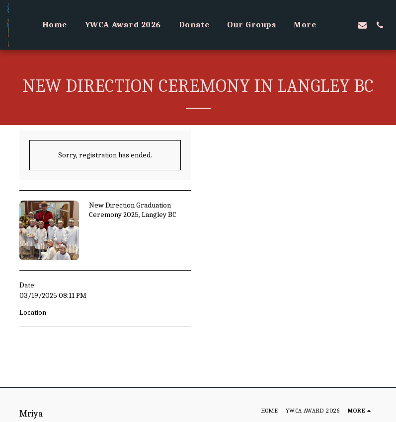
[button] (345, 24)
